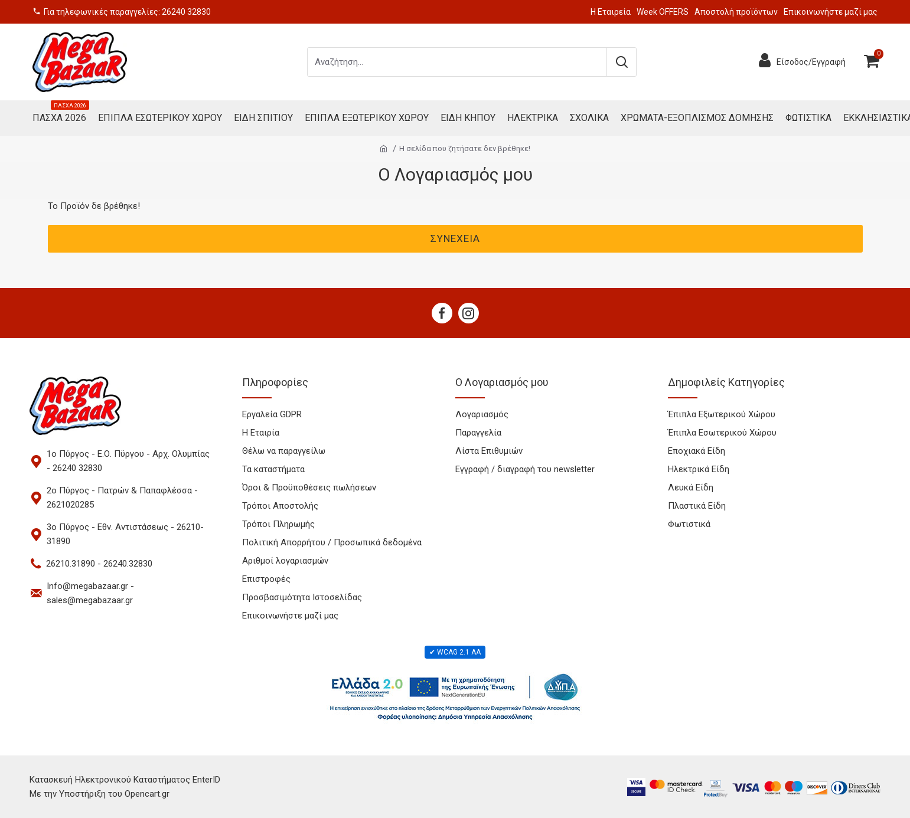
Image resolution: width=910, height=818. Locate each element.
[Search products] (457, 62)
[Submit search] (621, 62)
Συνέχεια (455, 238)
